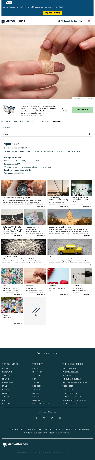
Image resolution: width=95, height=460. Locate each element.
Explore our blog (52, 13)
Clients (40, 429)
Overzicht (6, 128)
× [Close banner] (89, 3)
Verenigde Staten (20, 121)
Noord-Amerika (6, 121)
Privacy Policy (63, 433)
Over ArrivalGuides (16, 429)
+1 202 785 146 (18, 173)
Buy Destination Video (44, 433)
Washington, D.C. (33, 121)
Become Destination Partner (58, 429)
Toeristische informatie (46, 121)
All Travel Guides (67, 21)
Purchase (82, 109)
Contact (31, 429)
